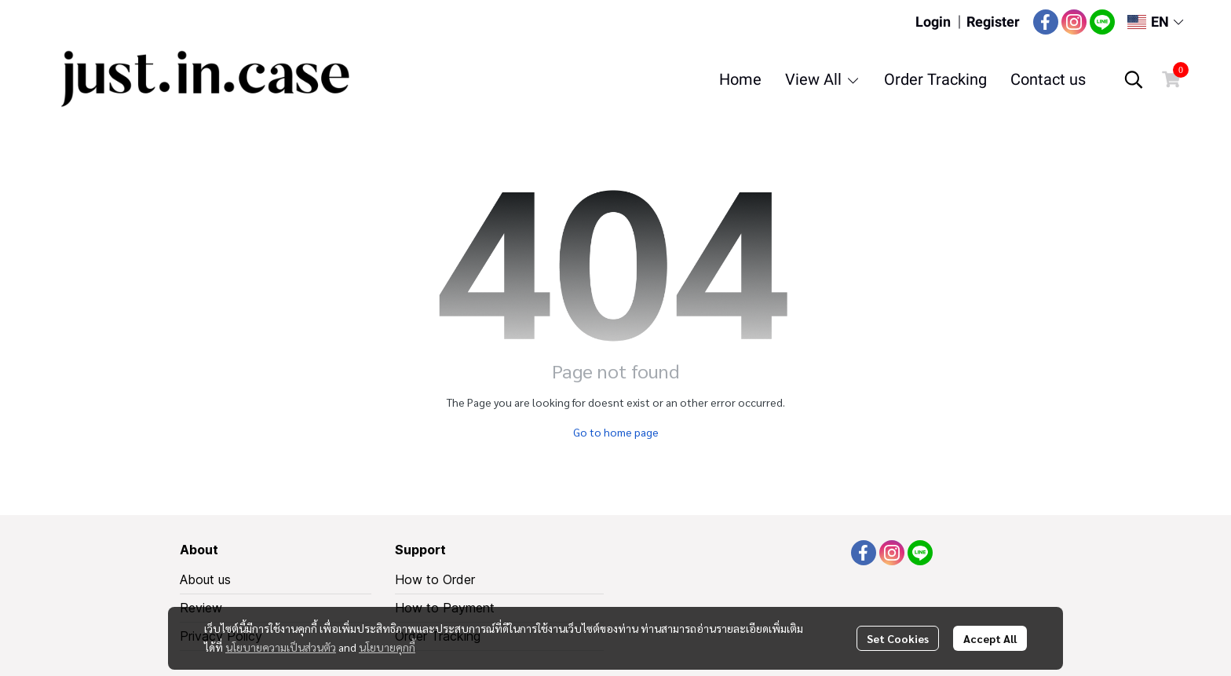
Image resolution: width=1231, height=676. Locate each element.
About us (205, 579)
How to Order (435, 579)
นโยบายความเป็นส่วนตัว (280, 647)
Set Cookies (898, 638)
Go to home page (616, 432)
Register (993, 21)
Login (933, 21)
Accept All (990, 638)
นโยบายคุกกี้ (387, 647)
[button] (1155, 21)
